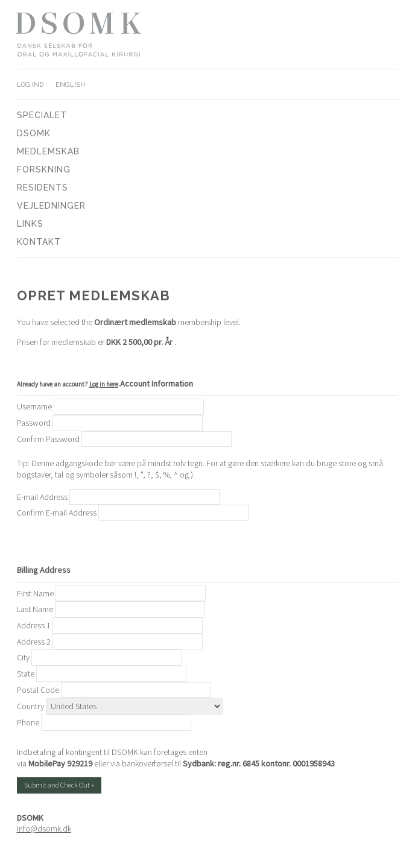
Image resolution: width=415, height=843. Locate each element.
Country (30, 706)
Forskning (44, 169)
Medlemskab (48, 151)
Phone (28, 722)
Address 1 (34, 625)
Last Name (35, 609)
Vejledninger (51, 205)
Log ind (30, 85)
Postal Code (38, 689)
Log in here (103, 384)
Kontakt (39, 242)
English (70, 85)
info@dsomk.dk (44, 828)
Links (30, 224)
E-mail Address (42, 496)
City (23, 657)
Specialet (42, 115)
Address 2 (34, 641)
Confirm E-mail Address (57, 512)
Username (34, 406)
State (25, 673)
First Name (35, 593)
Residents (42, 187)
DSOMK (34, 133)
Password (34, 422)
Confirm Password (48, 439)
